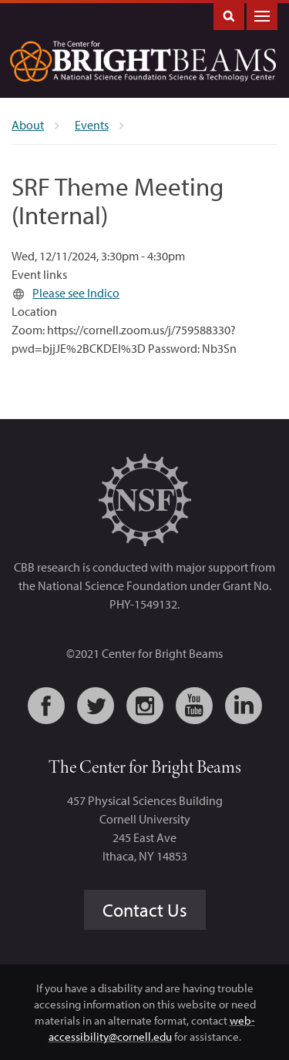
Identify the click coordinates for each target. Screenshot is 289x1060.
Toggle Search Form (228, 15)
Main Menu (262, 15)
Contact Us (144, 909)
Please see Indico (75, 292)
